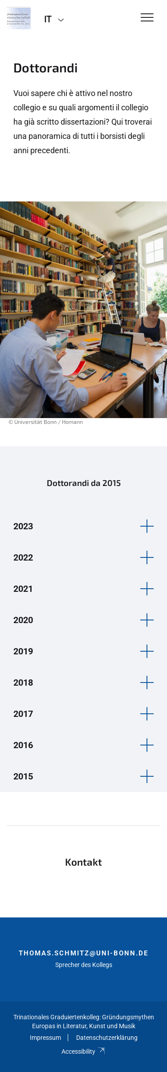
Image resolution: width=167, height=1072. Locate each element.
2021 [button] (23, 588)
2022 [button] (23, 557)
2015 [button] (23, 776)
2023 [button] (23, 526)
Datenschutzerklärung (107, 1037)
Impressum (45, 1037)
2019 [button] (23, 651)
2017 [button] (23, 713)
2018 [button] (23, 682)
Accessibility (83, 1051)
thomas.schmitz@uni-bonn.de (83, 953)
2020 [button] (23, 620)
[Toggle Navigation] (147, 18)
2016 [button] (23, 745)
